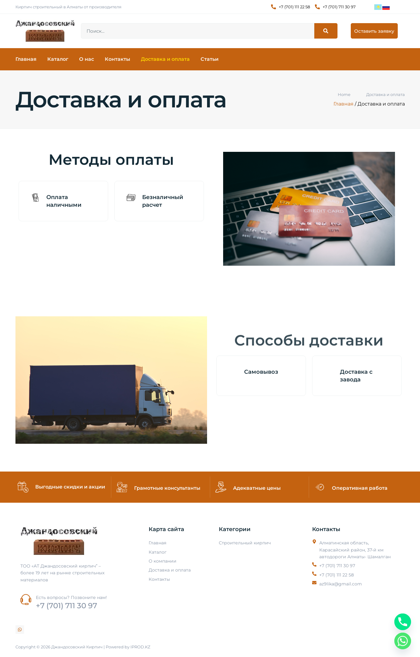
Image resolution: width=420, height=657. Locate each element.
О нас (86, 59)
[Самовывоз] (233, 372)
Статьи (209, 59)
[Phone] (402, 621)
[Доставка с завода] (328, 372)
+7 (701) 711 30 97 (66, 605)
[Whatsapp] (402, 641)
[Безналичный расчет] (131, 197)
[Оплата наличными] (35, 197)
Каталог (57, 59)
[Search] (325, 31)
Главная (25, 59)
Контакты (117, 59)
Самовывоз (261, 371)
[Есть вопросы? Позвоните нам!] (25, 599)
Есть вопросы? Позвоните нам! (71, 597)
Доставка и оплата (165, 59)
